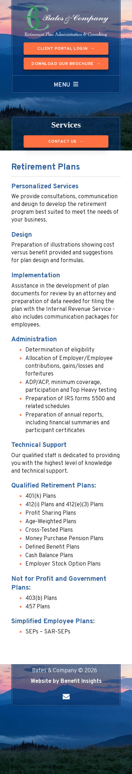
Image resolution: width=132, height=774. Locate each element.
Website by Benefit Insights (66, 681)
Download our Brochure (62, 64)
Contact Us (62, 141)
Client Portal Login (62, 49)
